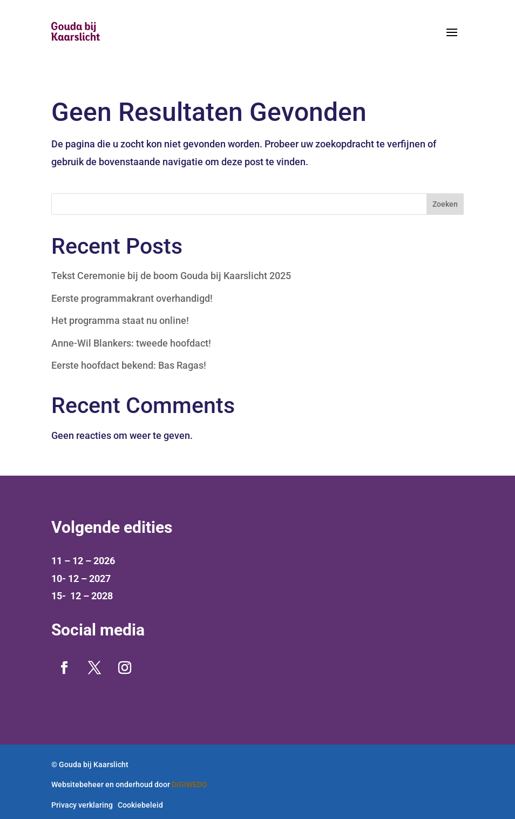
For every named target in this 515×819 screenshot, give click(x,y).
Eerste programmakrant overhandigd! (132, 298)
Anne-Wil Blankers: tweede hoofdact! (131, 343)
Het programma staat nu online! (120, 320)
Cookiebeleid (140, 805)
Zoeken (445, 204)
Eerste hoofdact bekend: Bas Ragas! (128, 365)
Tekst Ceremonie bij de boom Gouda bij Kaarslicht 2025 (171, 275)
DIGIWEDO (189, 784)
